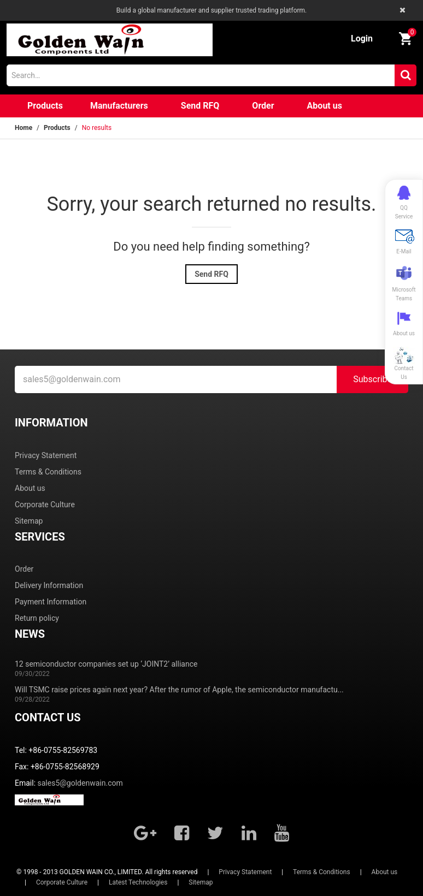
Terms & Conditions (48, 471)
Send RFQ (200, 105)
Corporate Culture (45, 504)
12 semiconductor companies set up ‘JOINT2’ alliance (106, 664)
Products (45, 105)
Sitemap (29, 521)
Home (23, 128)
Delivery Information (49, 585)
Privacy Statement (46, 455)
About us (324, 105)
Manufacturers (119, 105)
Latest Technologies (138, 882)
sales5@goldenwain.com (80, 783)
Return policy (37, 618)
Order (263, 105)
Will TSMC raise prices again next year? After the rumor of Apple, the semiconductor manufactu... (179, 689)
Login (362, 38)
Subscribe (372, 379)
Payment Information (50, 601)
